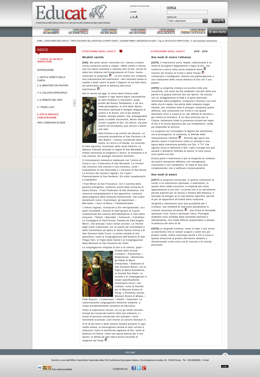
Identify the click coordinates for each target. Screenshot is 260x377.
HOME (39, 41)
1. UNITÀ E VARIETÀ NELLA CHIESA (51, 79)
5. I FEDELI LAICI (45, 107)
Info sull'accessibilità (62, 369)
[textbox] (188, 12)
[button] (187, 20)
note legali (130, 352)
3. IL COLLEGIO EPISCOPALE (52, 92)
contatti (133, 12)
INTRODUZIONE (45, 70)
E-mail (206, 360)
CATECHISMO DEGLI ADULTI (56, 41)
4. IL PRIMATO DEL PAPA (49, 100)
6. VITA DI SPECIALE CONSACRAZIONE (47, 116)
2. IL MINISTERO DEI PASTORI (52, 85)
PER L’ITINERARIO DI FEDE (51, 122)
